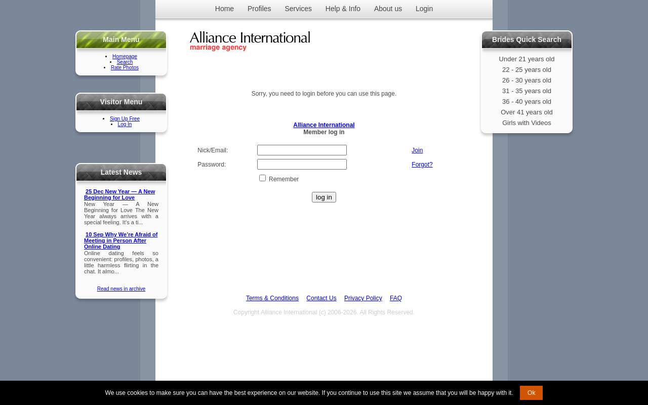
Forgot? (422, 164)
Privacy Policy (363, 298)
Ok (531, 392)
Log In (125, 124)
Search (125, 62)
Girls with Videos (526, 123)
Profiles (259, 9)
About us (388, 9)
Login (424, 9)
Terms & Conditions (272, 298)
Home (224, 9)
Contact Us (321, 298)
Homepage (124, 56)
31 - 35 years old (526, 91)
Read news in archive (121, 289)
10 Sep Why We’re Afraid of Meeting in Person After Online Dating (120, 240)
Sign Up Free (125, 119)
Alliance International (323, 125)
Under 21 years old (527, 59)
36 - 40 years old (526, 101)
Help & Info (343, 9)
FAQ (396, 298)
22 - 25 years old (526, 69)
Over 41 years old (527, 112)
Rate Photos (125, 67)
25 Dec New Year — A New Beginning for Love (119, 194)
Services (298, 9)
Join (417, 150)
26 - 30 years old (526, 80)
